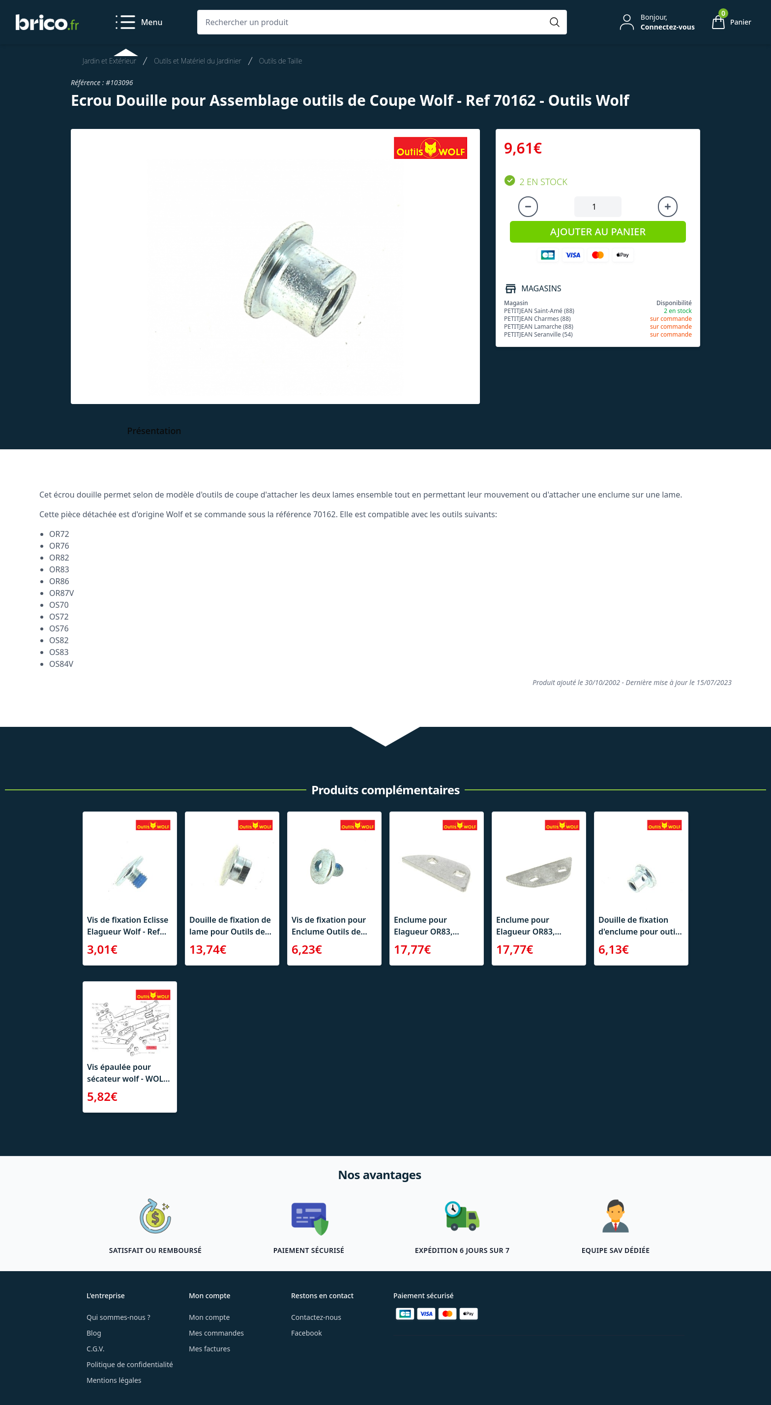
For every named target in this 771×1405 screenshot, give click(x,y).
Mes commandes (216, 1333)
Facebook (306, 1333)
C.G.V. (95, 1348)
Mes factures (209, 1348)
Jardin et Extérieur (109, 60)
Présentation (154, 431)
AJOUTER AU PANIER (598, 231)
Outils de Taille (280, 60)
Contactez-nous (316, 1317)
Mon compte (209, 1317)
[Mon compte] (656, 22)
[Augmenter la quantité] (668, 206)
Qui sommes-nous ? (118, 1317)
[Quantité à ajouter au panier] (598, 206)
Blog (94, 1333)
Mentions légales (114, 1380)
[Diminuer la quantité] (528, 206)
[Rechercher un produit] (372, 22)
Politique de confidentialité (130, 1364)
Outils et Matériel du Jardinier (197, 60)
